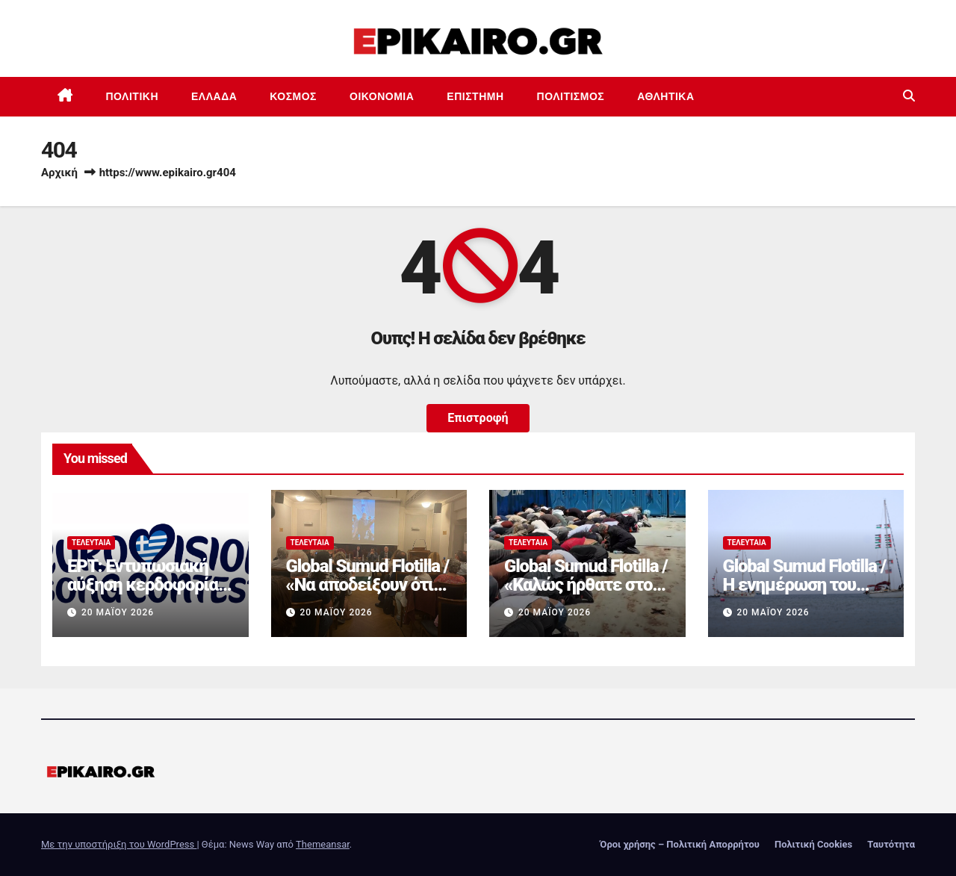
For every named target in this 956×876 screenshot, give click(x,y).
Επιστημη (475, 96)
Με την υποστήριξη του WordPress (118, 844)
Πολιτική (132, 96)
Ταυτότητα (891, 844)
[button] (909, 96)
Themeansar (323, 844)
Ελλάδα (214, 96)
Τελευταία (91, 542)
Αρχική (59, 172)
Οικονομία (382, 96)
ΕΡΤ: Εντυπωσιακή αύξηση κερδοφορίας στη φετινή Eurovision (149, 585)
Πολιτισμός (571, 96)
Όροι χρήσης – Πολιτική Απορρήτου (680, 844)
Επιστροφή (477, 418)
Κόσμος (293, 96)
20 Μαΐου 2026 (117, 612)
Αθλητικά (665, 96)
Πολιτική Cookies (813, 844)
